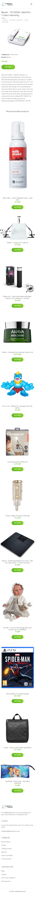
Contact (4, 874)
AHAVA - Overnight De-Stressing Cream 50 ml (17, 352)
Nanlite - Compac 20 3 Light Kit (17, 243)
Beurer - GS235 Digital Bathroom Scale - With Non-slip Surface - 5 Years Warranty (17, 562)
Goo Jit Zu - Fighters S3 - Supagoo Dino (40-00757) (17, 407)
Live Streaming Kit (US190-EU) (17, 462)
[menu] (31, 4)
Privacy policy (5, 881)
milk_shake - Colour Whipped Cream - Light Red (17, 199)
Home (3, 18)
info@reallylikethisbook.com (10, 831)
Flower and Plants (7, 855)
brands (3, 845)
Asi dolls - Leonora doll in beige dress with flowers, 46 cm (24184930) (17, 629)
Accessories (14, 54)
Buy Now (8, 67)
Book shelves (5, 842)
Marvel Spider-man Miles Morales (17, 694)
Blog (2, 871)
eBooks (4, 852)
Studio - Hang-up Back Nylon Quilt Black (17, 748)
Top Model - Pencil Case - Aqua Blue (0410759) (17, 782)
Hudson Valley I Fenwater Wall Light (17, 516)
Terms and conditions (8, 878)
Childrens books (6, 848)
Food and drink (6, 859)
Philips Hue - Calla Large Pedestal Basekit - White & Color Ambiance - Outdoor (17, 297)
